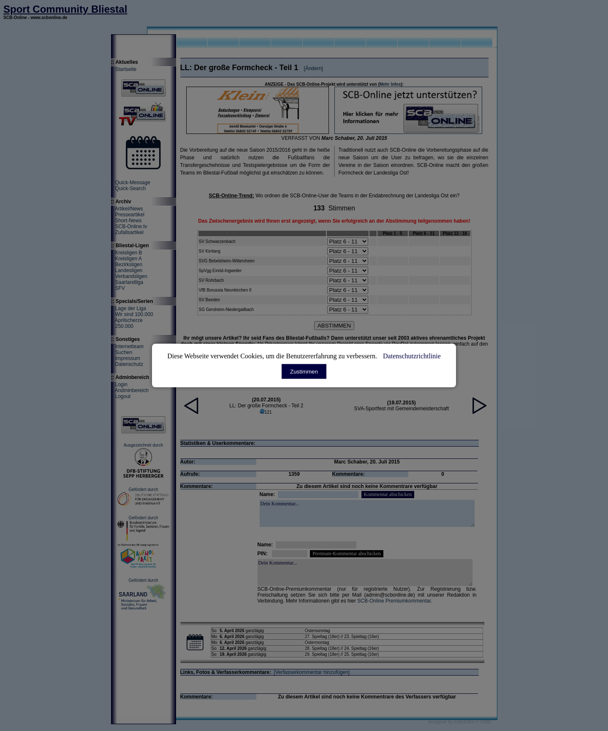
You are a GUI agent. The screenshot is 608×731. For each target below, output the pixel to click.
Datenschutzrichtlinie (412, 356)
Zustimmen (304, 371)
